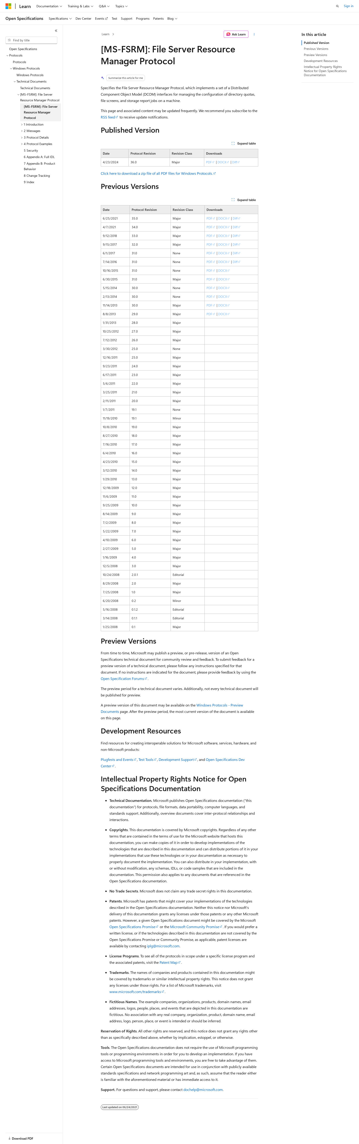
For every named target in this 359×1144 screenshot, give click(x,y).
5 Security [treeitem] (31, 150)
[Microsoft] (8, 6)
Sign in (349, 6)
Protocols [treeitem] (19, 62)
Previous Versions (316, 48)
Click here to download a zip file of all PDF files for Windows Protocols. (157, 173)
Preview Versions (315, 55)
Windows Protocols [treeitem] (30, 75)
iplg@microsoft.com (163, 945)
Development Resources (321, 61)
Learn (105, 34)
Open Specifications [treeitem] (23, 49)
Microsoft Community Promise (194, 926)
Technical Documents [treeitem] (35, 88)
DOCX (222, 162)
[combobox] (31, 40)
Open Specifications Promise (132, 926)
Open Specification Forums (122, 678)
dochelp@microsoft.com (203, 1089)
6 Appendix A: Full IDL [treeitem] (39, 157)
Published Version (316, 42)
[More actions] (254, 34)
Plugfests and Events (117, 759)
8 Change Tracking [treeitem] (37, 175)
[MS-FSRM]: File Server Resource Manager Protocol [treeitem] (40, 112)
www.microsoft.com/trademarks (135, 991)
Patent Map (168, 962)
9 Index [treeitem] (29, 182)
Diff (234, 162)
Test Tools (146, 759)
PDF (209, 162)
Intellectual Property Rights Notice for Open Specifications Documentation (325, 70)
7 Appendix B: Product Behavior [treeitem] (39, 166)
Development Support (176, 759)
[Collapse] (56, 31)
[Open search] (337, 6)
